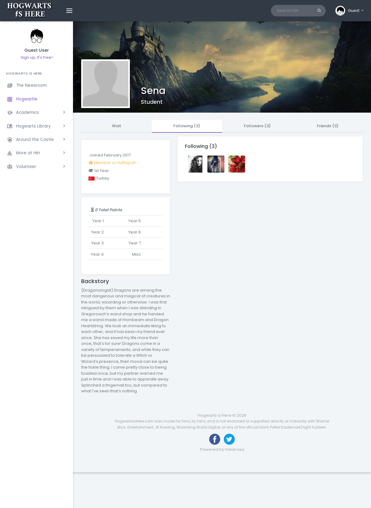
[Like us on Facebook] (214, 439)
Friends (327, 126)
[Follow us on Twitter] (229, 439)
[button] (350, 10)
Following (186, 126)
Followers (257, 126)
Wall (116, 126)
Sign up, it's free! (37, 57)
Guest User (36, 50)
